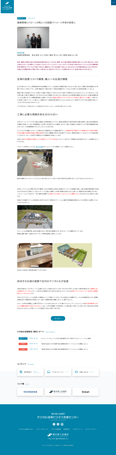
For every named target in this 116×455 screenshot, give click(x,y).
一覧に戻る (58, 318)
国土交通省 (39, 147)
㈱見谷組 (20, 52)
